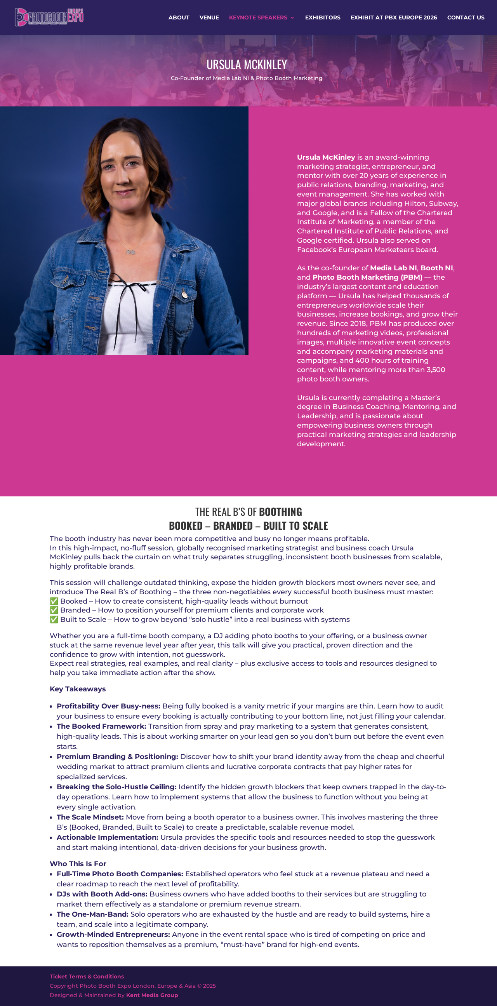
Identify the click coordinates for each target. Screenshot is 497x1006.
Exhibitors (323, 18)
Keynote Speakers (258, 18)
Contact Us (466, 18)
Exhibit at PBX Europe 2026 (394, 18)
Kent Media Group (152, 995)
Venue (209, 18)
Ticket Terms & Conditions (87, 976)
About (179, 18)
